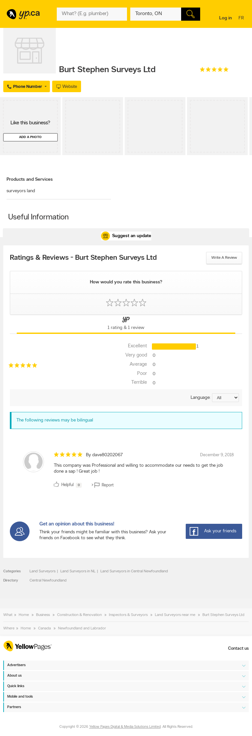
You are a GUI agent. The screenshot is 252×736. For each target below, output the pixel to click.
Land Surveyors (42, 571)
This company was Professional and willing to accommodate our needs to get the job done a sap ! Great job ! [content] (138, 468)
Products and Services (30, 179)
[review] (126, 471)
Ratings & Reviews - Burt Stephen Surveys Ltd (83, 258)
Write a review (224, 258)
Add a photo (30, 137)
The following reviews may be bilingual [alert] (54, 420)
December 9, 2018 (217, 455)
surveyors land (21, 191)
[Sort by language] (225, 397)
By (104, 455)
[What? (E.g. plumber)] (92, 14)
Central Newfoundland (48, 581)
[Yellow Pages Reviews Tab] (126, 324)
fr (242, 18)
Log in (225, 18)
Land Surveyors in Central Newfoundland (134, 571)
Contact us (238, 648)
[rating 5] (214, 71)
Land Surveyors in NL (77, 571)
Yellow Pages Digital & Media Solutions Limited (125, 727)
